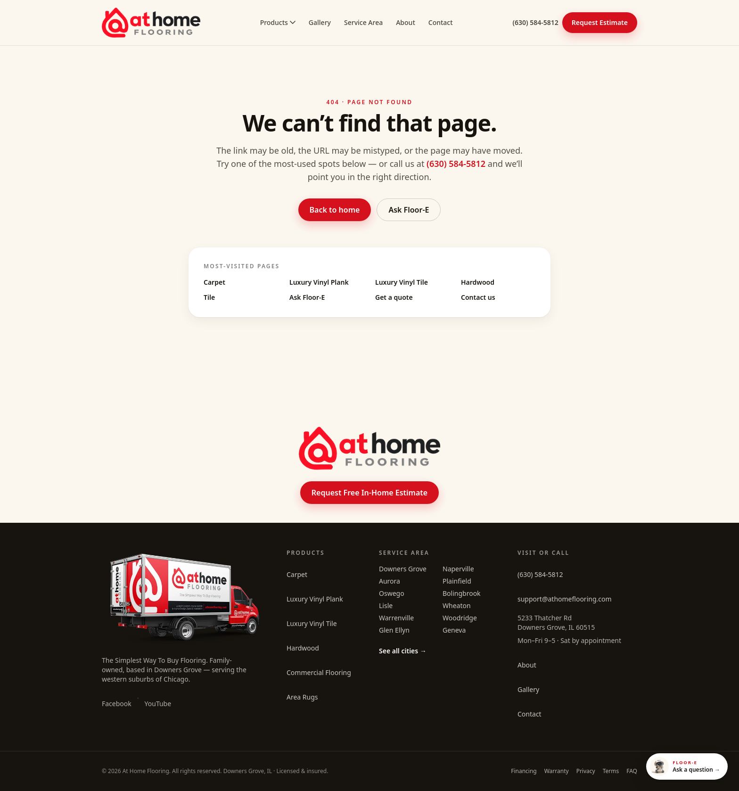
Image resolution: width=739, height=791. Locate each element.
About (405, 22)
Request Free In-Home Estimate (369, 492)
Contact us (478, 297)
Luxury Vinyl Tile (401, 282)
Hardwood (477, 282)
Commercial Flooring (319, 672)
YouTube (158, 703)
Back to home (335, 210)
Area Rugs (302, 696)
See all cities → (403, 650)
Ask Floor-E (408, 210)
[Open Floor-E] (687, 766)
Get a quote (394, 297)
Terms (611, 771)
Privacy (585, 771)
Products (278, 22)
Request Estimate (600, 22)
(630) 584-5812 (535, 22)
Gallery (320, 22)
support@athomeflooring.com (564, 598)
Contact (440, 22)
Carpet (214, 282)
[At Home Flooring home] (151, 23)
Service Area (363, 22)
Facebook (116, 703)
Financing (524, 771)
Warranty (556, 771)
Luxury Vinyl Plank (319, 282)
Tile (209, 297)
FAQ (631, 771)
